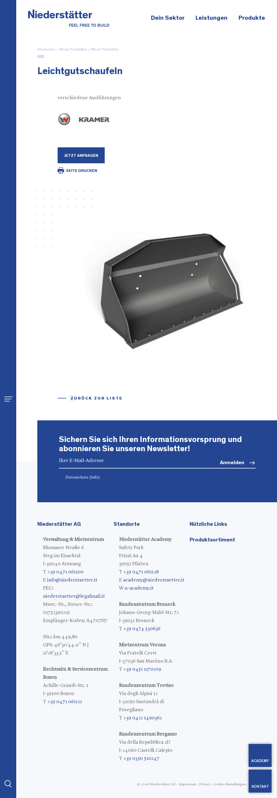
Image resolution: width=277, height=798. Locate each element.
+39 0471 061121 (64, 701)
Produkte (251, 18)
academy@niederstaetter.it (153, 580)
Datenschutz (82, 478)
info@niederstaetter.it (72, 580)
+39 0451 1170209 (142, 669)
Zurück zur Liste (97, 398)
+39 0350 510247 (141, 758)
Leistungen (211, 18)
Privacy (204, 784)
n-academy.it (139, 588)
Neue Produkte (73, 50)
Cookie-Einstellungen (229, 784)
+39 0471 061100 (65, 572)
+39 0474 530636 (141, 628)
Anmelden (232, 462)
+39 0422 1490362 (142, 718)
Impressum (187, 784)
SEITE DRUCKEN (81, 171)
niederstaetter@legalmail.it (74, 596)
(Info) (94, 478)
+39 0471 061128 (141, 572)
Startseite (46, 50)
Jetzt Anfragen (81, 156)
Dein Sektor (167, 18)
